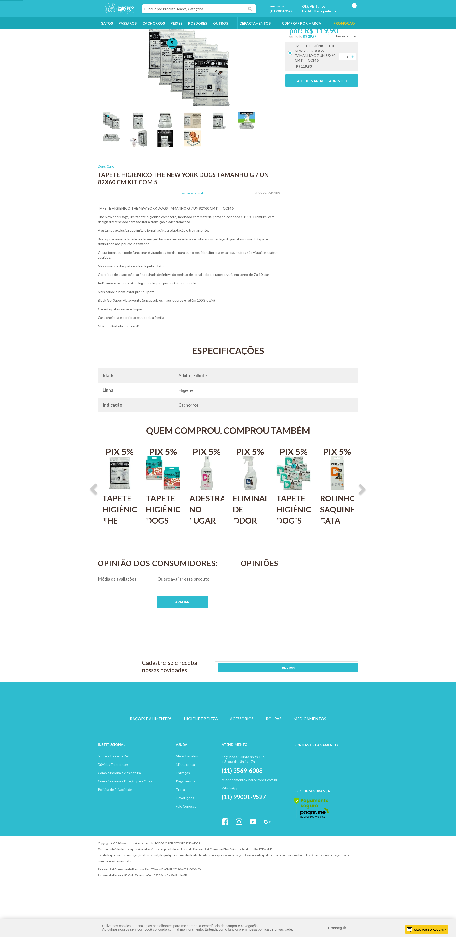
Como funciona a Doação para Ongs (125, 799)
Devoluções (185, 816)
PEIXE (274, 724)
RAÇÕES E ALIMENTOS (151, 742)
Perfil (315, 18)
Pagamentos (185, 799)
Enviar (340, 694)
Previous (93, 517)
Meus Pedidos (187, 774)
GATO (204, 724)
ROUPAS (273, 742)
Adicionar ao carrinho (322, 108)
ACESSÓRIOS (242, 742)
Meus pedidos (334, 18)
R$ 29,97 (309, 64)
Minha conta (185, 783)
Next (362, 517)
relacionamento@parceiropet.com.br (249, 798)
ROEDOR (251, 724)
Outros (220, 37)
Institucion (109, 763)
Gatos (107, 37)
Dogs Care (106, 194)
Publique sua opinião (182, 630)
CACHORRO (181, 724)
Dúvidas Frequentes (113, 783)
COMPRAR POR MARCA (301, 37)
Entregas (183, 791)
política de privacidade (275, 929)
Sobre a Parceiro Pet (113, 774)
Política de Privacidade (115, 808)
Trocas (181, 808)
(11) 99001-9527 (290, 18)
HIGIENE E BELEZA (201, 742)
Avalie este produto (194, 221)
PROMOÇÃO (344, 37)
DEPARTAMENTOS (255, 37)
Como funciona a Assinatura (119, 791)
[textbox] (216, 15)
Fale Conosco (186, 824)
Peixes (176, 37)
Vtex (317, 861)
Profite (344, 861)
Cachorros (153, 37)
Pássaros (128, 37)
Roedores (197, 37)
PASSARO (228, 724)
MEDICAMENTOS (309, 742)
